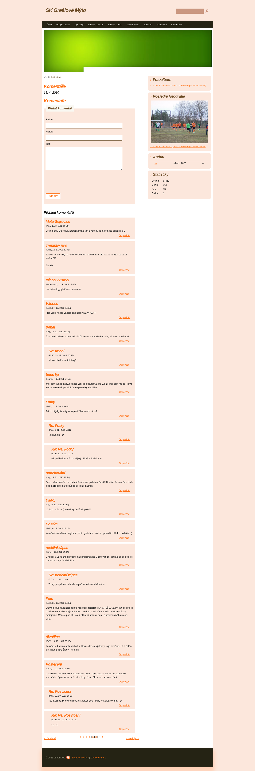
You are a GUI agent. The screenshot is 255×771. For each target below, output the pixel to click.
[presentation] (75, 181)
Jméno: (49, 119)
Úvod (49, 24)
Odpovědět (124, 235)
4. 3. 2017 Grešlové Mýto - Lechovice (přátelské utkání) (178, 85)
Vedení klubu (133, 24)
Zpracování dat (98, 757)
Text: (48, 144)
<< (156, 163)
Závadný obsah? (80, 757)
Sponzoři (147, 24)
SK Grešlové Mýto (66, 10)
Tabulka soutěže (95, 24)
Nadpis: (49, 131)
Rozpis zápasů (63, 24)
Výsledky (79, 24)
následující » (132, 738)
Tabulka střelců (115, 24)
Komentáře (176, 24)
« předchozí (50, 738)
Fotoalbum (162, 24)
